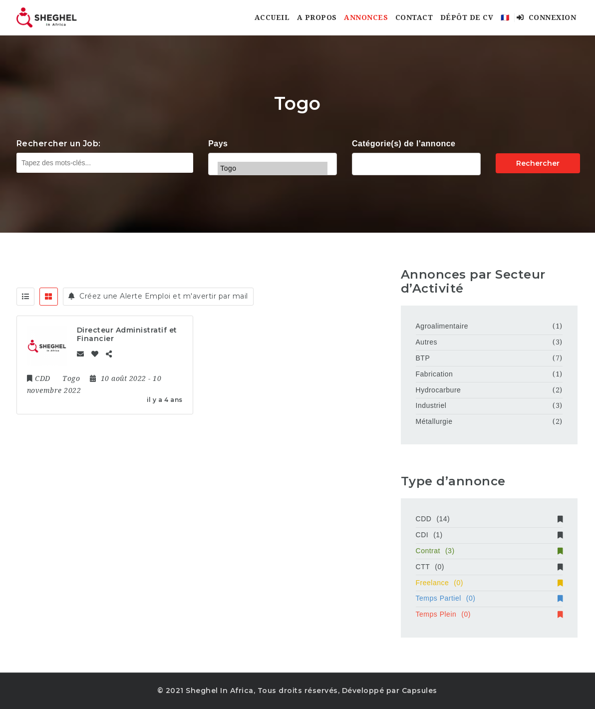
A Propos (317, 17)
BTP (423, 358)
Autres (426, 342)
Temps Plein (489, 614)
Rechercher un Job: (58, 143)
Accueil (272, 17)
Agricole (416, 162)
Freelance (489, 583)
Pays (218, 143)
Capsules (419, 690)
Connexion (547, 17)
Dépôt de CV (467, 17)
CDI (489, 535)
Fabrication (434, 374)
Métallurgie (434, 421)
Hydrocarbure (438, 390)
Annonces (366, 17)
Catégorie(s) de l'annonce (403, 143)
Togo (272, 168)
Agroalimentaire (442, 326)
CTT (489, 567)
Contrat (489, 551)
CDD (489, 519)
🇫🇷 (505, 17)
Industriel (431, 405)
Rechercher (538, 163)
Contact (414, 17)
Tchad (272, 155)
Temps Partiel (489, 598)
